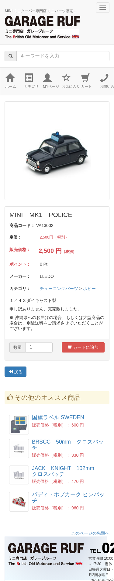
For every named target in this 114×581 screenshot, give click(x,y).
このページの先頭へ (90, 533)
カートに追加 (82, 347)
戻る (15, 371)
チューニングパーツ (59, 288)
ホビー (89, 288)
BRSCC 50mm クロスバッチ (68, 445)
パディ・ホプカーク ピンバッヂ (68, 497)
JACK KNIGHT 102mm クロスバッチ (66, 471)
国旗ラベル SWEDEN (58, 417)
